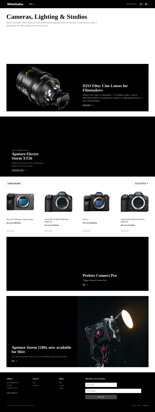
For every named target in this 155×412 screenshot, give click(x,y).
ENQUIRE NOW (18, 170)
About (61, 388)
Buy (84, 284)
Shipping (146, 405)
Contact (61, 385)
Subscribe (101, 397)
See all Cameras (140, 183)
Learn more (87, 105)
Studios (35, 385)
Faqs (60, 383)
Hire (32, 4)
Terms (134, 405)
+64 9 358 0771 (131, 4)
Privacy (139, 405)
